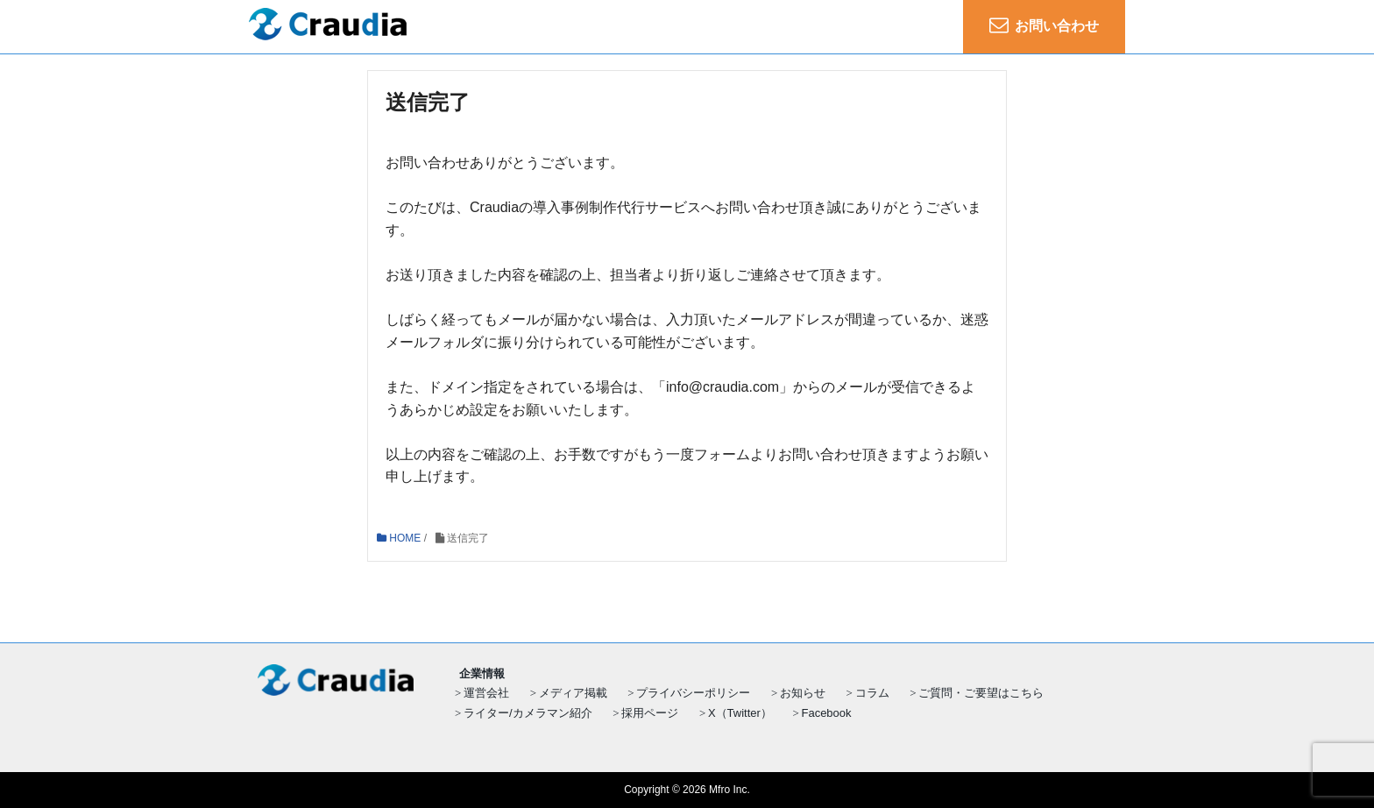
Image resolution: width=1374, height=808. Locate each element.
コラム (872, 692)
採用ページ (649, 712)
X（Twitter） (740, 712)
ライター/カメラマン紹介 (528, 712)
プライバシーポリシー (693, 692)
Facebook (826, 712)
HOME (399, 538)
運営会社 (486, 692)
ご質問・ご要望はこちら (981, 692)
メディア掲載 (573, 692)
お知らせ (802, 692)
